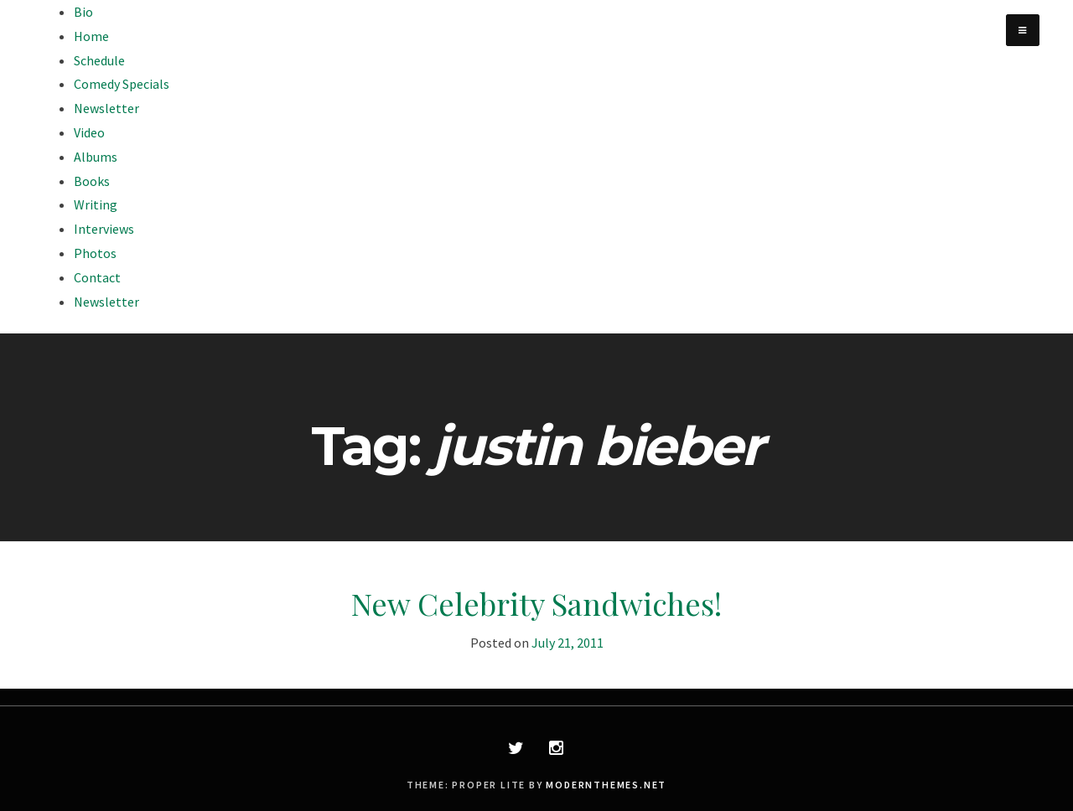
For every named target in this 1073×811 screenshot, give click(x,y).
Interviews (104, 228)
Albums (95, 156)
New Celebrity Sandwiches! (536, 603)
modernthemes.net (606, 784)
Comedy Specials (121, 83)
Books (92, 181)
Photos (95, 253)
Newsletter (106, 108)
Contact (97, 277)
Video (89, 132)
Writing (95, 204)
